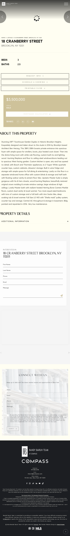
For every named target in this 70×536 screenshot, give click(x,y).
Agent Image (61, 524)
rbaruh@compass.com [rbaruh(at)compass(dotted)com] (35, 474)
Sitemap (36, 524)
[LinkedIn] (36, 483)
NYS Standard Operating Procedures (40, 495)
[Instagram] (30, 483)
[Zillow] (33, 483)
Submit (16, 428)
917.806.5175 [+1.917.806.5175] (35, 470)
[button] (67, 31)
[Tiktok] (43, 483)
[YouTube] (39, 483)
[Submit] (57, 296)
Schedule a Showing (33, 86)
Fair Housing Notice (26, 495)
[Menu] (66, 4)
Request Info (34, 80)
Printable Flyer (33, 93)
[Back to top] (65, 531)
